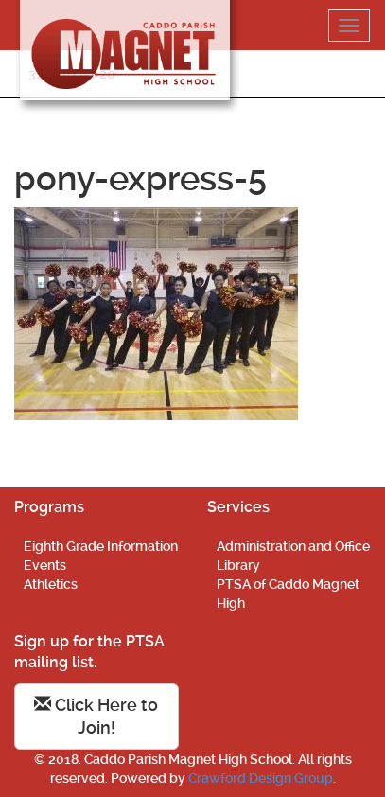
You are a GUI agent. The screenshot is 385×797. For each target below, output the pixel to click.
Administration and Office (293, 546)
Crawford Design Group (260, 778)
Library (238, 565)
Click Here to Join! (96, 716)
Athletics (51, 584)
